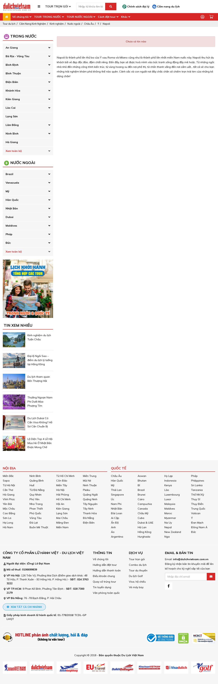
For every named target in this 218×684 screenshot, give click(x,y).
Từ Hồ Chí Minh (65, 476)
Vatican (195, 513)
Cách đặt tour (107, 16)
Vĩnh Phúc (9, 499)
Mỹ (7, 191)
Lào (166, 490)
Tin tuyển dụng (102, 587)
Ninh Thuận (90, 485)
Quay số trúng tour (104, 581)
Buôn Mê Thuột (39, 527)
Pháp (9, 234)
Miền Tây (61, 485)
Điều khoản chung (104, 576)
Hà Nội (60, 490)
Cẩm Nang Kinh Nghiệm (32, 23)
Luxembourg (172, 494)
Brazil (9, 174)
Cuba (141, 518)
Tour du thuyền (138, 570)
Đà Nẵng (88, 518)
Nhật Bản (12, 208)
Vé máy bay (136, 587)
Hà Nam (8, 527)
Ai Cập (115, 518)
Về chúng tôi (20, 16)
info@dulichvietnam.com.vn (190, 559)
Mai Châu (62, 518)
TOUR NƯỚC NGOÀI (79, 16)
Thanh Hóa (90, 513)
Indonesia (170, 480)
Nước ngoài (73, 23)
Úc (112, 499)
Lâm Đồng (12, 125)
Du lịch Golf (136, 576)
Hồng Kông (144, 532)
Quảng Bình (37, 480)
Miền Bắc (8, 476)
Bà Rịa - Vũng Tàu (17, 56)
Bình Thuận (13, 73)
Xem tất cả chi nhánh (24, 606)
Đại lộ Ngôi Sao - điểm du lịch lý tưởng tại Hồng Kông (39, 360)
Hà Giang (12, 142)
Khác (124, 16)
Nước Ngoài (22, 162)
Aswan (142, 476)
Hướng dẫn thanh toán (107, 570)
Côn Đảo (61, 480)
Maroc (168, 513)
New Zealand (172, 532)
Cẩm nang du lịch (166, 6)
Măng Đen (62, 522)
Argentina (117, 536)
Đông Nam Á (199, 527)
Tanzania (197, 490)
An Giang (12, 47)
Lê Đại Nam (42, 563)
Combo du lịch (138, 565)
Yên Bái (7, 504)
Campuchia (145, 504)
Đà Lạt (34, 522)
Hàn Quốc (12, 200)
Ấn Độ (115, 522)
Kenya (168, 485)
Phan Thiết (36, 508)
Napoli (106, 23)
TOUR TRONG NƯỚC (47, 16)
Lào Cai (11, 107)
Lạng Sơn (12, 116)
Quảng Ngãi (90, 494)
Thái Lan (116, 490)
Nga (167, 536)
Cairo (141, 499)
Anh (113, 527)
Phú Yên (34, 499)
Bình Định (12, 64)
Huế (32, 485)
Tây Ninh (88, 508)
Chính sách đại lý (135, 6)
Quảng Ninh (90, 499)
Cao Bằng (9, 513)
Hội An (60, 504)
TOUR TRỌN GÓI (56, 6)
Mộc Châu (9, 508)
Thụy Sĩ (195, 499)
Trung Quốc (198, 508)
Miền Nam (62, 527)
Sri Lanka (196, 485)
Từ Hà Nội (9, 485)
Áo (113, 532)
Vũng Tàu (35, 518)
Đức (8, 242)
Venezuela (12, 182)
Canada (143, 508)
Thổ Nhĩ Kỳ (197, 494)
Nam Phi (116, 504)
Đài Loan (116, 513)
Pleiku (86, 490)
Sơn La (7, 518)
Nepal (168, 527)
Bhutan (142, 480)
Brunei (141, 494)
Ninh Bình (12, 133)
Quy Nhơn (35, 494)
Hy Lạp (168, 476)
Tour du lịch (9, 23)
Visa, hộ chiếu (137, 581)
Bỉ (139, 485)
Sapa (6, 480)
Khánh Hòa (13, 90)
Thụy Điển (197, 504)
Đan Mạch (197, 522)
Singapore (117, 494)
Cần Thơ (8, 490)
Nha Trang (36, 504)
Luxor (167, 499)
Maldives (11, 225)
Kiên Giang (13, 99)
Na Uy (168, 522)
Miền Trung (89, 476)
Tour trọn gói (137, 559)
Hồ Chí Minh (63, 499)
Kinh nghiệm (57, 23)
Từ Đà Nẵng (37, 490)
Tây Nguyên (90, 504)
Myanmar (170, 518)
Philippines (197, 480)
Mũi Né (87, 480)
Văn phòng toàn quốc (106, 593)
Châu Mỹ (143, 513)
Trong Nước (23, 36)
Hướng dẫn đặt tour (105, 565)
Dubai (9, 217)
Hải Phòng (62, 494)
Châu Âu (89, 23)
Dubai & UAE (145, 522)
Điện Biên (12, 82)
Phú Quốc (35, 513)
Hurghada (144, 536)
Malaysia (169, 504)
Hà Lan (142, 527)
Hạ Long (8, 522)
